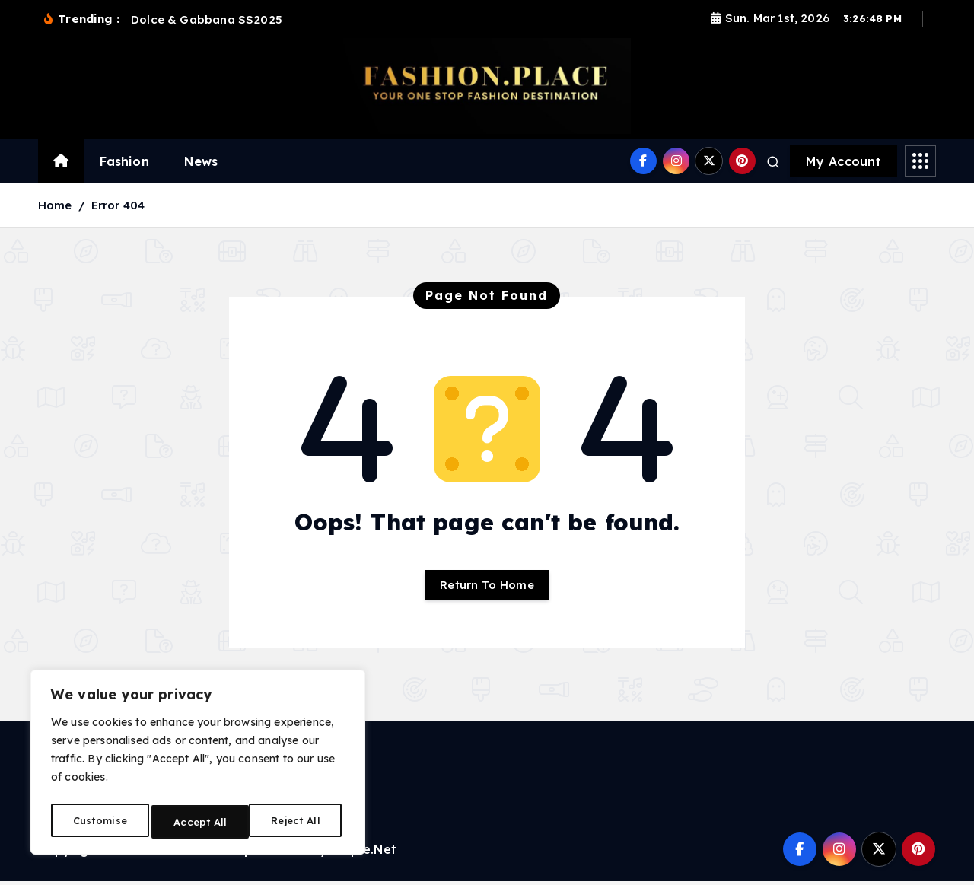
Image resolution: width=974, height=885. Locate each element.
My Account (843, 161)
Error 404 (118, 205)
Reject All (199, 822)
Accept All (297, 822)
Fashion (124, 161)
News (201, 161)
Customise (99, 822)
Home (55, 205)
